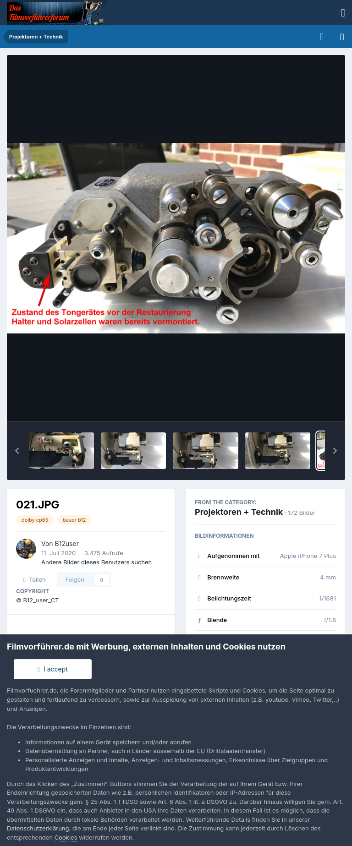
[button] (17, 451)
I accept (53, 669)
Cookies (66, 837)
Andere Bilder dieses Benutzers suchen (96, 562)
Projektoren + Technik (239, 512)
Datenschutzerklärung (38, 828)
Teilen (34, 579)
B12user (67, 543)
